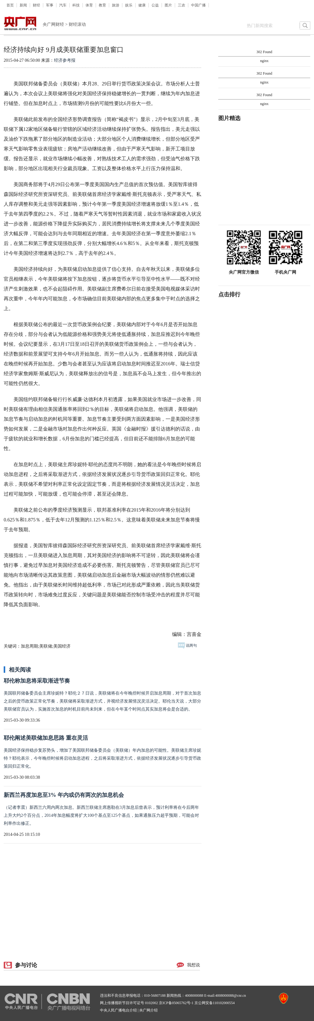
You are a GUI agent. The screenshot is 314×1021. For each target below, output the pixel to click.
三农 (181, 5)
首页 (10, 5)
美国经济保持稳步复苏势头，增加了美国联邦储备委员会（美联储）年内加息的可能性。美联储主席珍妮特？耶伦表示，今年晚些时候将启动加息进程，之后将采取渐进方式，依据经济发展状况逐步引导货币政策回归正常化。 (102, 758)
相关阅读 (20, 670)
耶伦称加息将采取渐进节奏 (37, 681)
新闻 (23, 5)
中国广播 (198, 5)
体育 (89, 5)
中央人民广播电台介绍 (118, 1010)
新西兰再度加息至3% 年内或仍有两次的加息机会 (64, 795)
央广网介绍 (148, 1010)
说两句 (187, 645)
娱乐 (128, 5)
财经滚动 (77, 24)
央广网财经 (53, 24)
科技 (76, 5)
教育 (102, 5)
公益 (155, 5)
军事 (49, 5)
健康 (142, 5)
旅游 (115, 5)
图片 (168, 5)
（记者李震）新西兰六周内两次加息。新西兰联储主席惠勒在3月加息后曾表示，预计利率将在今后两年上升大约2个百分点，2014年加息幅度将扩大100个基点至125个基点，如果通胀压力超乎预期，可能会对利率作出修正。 (101, 815)
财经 (36, 5)
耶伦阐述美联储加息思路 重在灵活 (46, 738)
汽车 (63, 5)
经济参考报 (64, 60)
